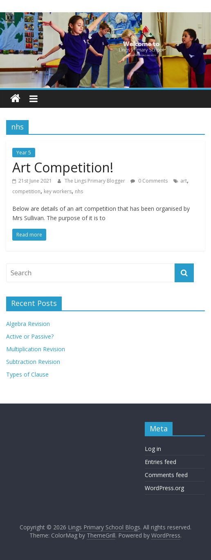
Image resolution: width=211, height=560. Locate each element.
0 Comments (149, 180)
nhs (79, 191)
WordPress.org (164, 488)
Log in (153, 449)
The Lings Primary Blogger (95, 180)
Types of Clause (27, 374)
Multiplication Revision (35, 349)
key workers (58, 191)
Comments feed (166, 475)
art (183, 180)
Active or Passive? (30, 336)
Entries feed (160, 462)
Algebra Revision (28, 324)
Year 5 (23, 152)
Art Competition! (62, 167)
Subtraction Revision (33, 362)
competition (26, 191)
